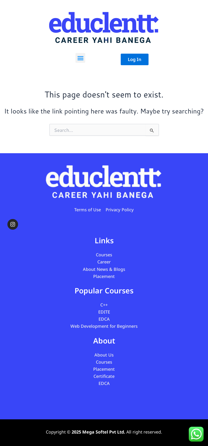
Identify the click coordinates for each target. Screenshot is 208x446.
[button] (80, 58)
